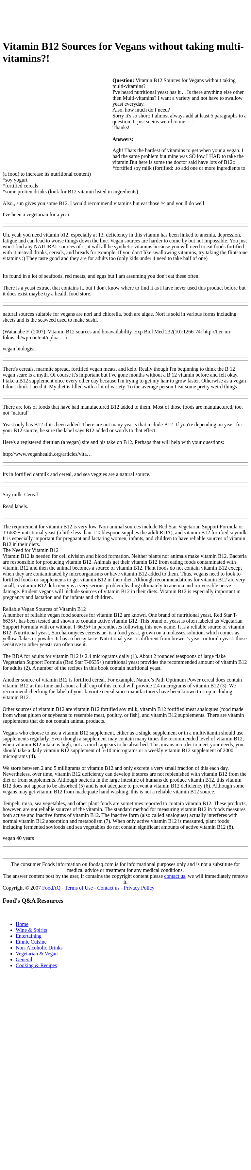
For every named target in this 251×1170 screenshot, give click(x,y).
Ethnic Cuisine (31, 942)
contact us (174, 876)
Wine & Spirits (31, 930)
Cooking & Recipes (36, 965)
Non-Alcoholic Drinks (39, 947)
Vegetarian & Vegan (37, 953)
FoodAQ (51, 888)
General (24, 959)
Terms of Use (79, 888)
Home (22, 924)
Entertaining (29, 936)
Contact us (108, 888)
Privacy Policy (139, 888)
